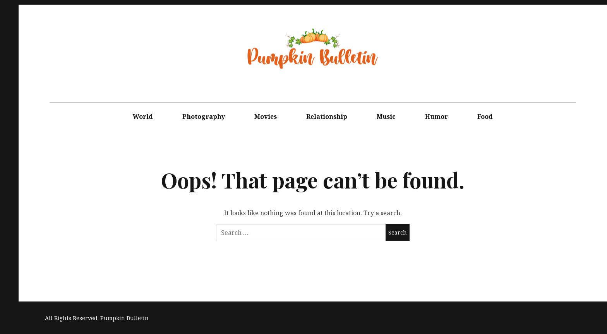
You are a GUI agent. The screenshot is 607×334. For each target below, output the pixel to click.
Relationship (326, 116)
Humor (436, 116)
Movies (265, 116)
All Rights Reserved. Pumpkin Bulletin (97, 318)
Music (386, 116)
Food (485, 116)
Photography (203, 116)
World (143, 116)
